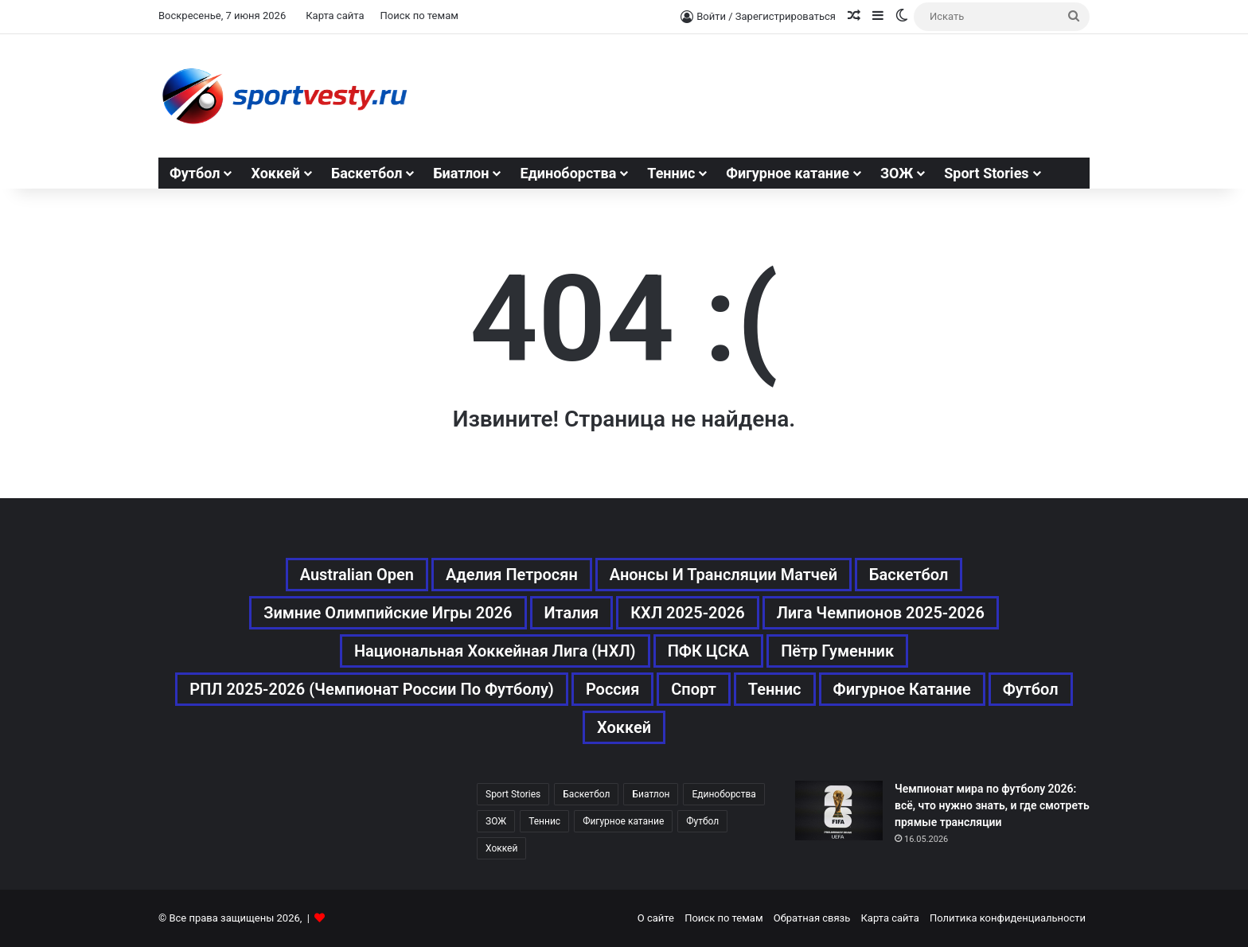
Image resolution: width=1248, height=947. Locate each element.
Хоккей (275, 173)
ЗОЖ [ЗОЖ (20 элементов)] (496, 821)
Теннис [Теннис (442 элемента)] (544, 821)
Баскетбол (367, 173)
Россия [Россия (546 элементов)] (612, 689)
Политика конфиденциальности (1008, 918)
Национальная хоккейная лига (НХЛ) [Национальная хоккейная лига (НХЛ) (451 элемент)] (495, 651)
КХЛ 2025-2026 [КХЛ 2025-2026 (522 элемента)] (687, 612)
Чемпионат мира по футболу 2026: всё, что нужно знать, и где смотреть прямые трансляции (992, 805)
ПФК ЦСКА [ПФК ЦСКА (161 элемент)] (709, 651)
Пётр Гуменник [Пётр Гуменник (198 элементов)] (837, 651)
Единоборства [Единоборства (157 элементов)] (723, 794)
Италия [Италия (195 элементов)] (571, 612)
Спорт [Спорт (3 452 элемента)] (693, 689)
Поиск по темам (419, 15)
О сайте (656, 918)
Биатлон (461, 173)
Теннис (671, 173)
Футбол (195, 173)
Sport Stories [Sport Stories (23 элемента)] (513, 794)
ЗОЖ (896, 173)
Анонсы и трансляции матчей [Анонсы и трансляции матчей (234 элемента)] (723, 574)
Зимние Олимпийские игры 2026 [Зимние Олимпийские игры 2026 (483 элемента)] (387, 612)
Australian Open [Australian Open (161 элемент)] (357, 574)
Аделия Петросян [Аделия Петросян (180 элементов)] (512, 574)
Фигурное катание (787, 173)
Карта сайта (335, 15)
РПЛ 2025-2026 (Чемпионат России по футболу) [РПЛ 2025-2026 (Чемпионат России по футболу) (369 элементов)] (371, 689)
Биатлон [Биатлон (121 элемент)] (650, 794)
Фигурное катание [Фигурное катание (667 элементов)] (902, 689)
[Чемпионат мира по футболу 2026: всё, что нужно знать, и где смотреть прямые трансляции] (839, 810)
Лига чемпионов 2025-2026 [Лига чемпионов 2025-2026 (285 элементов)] (881, 612)
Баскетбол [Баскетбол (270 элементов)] (908, 574)
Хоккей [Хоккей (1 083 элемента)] (624, 727)
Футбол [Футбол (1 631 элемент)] (1031, 689)
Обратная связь (812, 918)
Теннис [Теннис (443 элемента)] (774, 689)
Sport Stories (986, 173)
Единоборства (568, 173)
